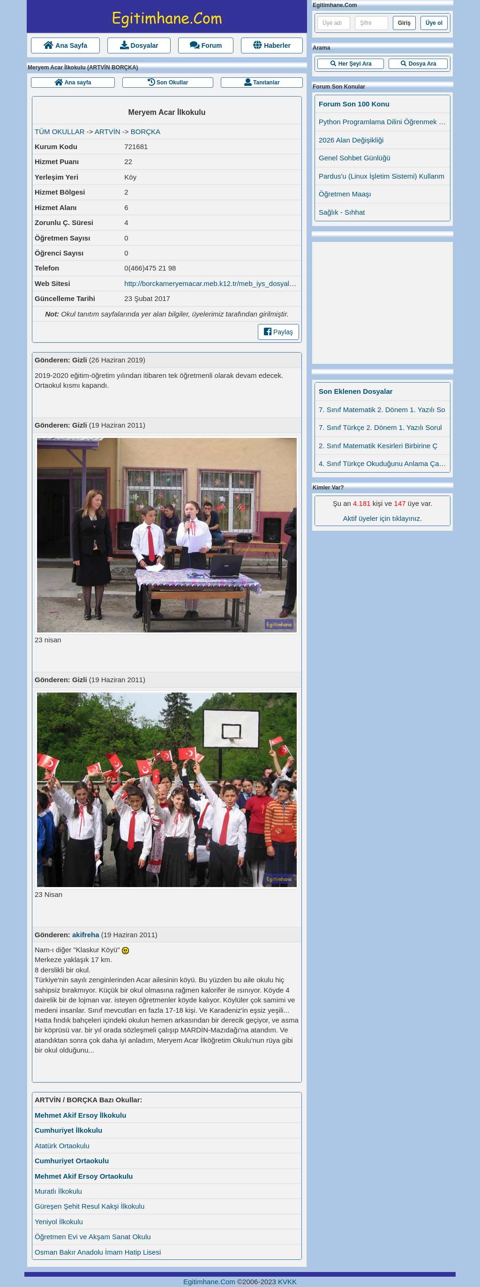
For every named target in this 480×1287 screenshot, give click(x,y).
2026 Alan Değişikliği (351, 140)
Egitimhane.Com (209, 1282)
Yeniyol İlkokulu (59, 1222)
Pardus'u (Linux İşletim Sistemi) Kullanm (381, 176)
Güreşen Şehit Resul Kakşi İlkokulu (89, 1206)
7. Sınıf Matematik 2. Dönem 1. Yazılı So (382, 410)
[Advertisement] (382, 300)
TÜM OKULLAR (60, 131)
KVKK (287, 1282)
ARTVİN (107, 131)
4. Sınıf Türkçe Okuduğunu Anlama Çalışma (387, 463)
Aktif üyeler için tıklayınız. (382, 518)
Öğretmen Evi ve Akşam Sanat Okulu (93, 1237)
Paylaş (278, 332)
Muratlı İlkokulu (58, 1191)
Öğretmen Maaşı (345, 194)
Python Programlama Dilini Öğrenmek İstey (386, 122)
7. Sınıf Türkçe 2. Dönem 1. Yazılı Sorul (380, 427)
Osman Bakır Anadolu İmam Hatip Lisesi (98, 1252)
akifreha (85, 935)
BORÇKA (145, 131)
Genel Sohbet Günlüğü (354, 158)
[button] (350, 64)
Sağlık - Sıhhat (342, 212)
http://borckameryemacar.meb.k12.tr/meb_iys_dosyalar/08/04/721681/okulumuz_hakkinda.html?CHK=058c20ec (298, 283)
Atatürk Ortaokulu (62, 1146)
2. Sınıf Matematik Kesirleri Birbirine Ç (378, 446)
